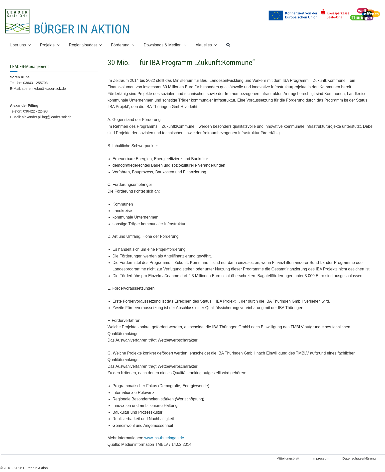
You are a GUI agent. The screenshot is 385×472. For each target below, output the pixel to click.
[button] (27, 45)
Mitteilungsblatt (282, 459)
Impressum (317, 459)
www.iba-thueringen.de (164, 438)
